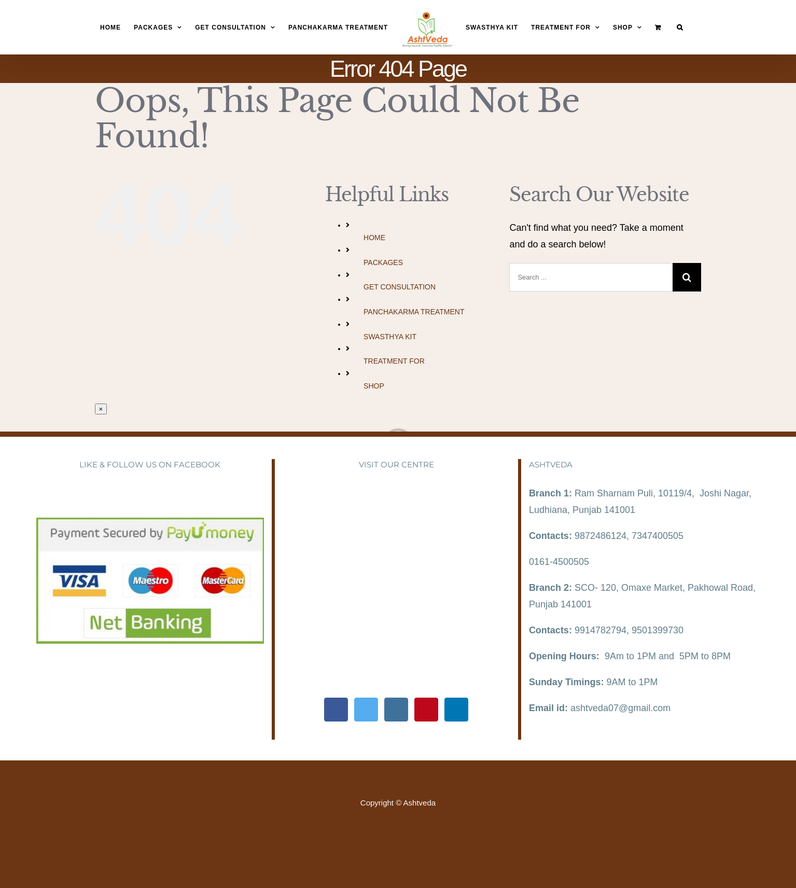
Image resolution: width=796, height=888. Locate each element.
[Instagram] (396, 710)
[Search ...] (591, 277)
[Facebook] (336, 710)
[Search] (680, 28)
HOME (374, 237)
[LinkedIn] (456, 710)
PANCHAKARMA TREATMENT (414, 312)
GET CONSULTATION (400, 287)
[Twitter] (366, 710)
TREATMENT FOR (394, 361)
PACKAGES (383, 262)
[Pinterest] (426, 710)
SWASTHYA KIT (390, 336)
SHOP (374, 386)
